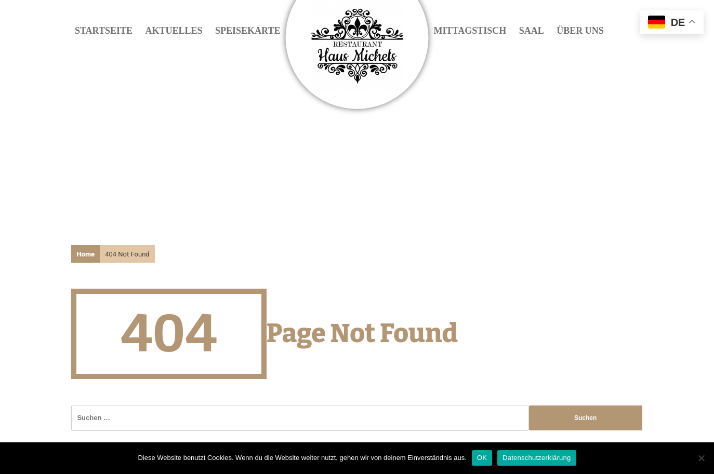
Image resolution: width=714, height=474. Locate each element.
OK (482, 458)
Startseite (104, 30)
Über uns (580, 30)
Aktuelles (174, 30)
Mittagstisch (470, 30)
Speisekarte (247, 30)
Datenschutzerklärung (537, 458)
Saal (531, 30)
